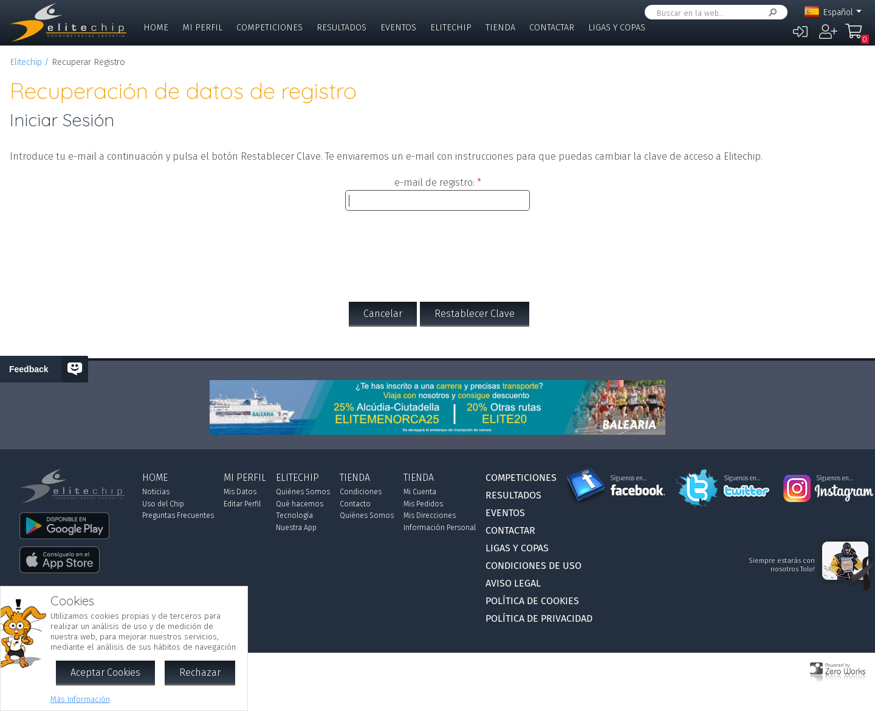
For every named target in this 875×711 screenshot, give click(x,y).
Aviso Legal (513, 583)
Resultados (341, 27)
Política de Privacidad (539, 618)
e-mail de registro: (434, 182)
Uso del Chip (163, 504)
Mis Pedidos (423, 504)
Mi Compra (856, 36)
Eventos (398, 27)
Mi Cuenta (419, 492)
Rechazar (200, 672)
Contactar (551, 27)
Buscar (770, 12)
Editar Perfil (242, 504)
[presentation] (437, 249)
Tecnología (294, 515)
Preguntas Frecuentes (178, 515)
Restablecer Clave (474, 313)
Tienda (500, 27)
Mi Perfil (202, 27)
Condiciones (361, 492)
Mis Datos (240, 492)
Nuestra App (296, 527)
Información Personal (439, 527)
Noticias (156, 492)
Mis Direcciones (429, 515)
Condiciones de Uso (534, 565)
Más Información (80, 699)
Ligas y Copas (616, 27)
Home (155, 27)
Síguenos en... (629, 478)
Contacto (355, 504)
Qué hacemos (299, 504)
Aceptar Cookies (105, 672)
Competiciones (269, 27)
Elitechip (451, 27)
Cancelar (382, 313)
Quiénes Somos (303, 492)
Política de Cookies (532, 601)
